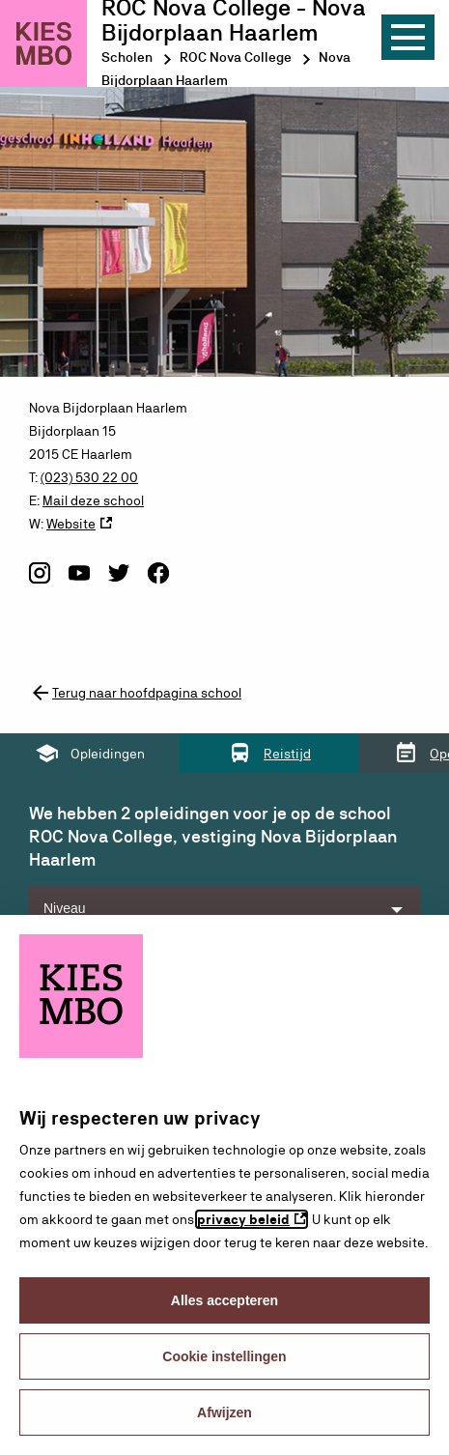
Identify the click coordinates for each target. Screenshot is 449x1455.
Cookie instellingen (224, 1356)
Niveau (64, 908)
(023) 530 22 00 (89, 477)
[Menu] (408, 37)
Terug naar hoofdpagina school (135, 692)
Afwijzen (224, 1412)
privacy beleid (243, 1219)
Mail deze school (93, 500)
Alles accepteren (224, 1300)
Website (71, 523)
